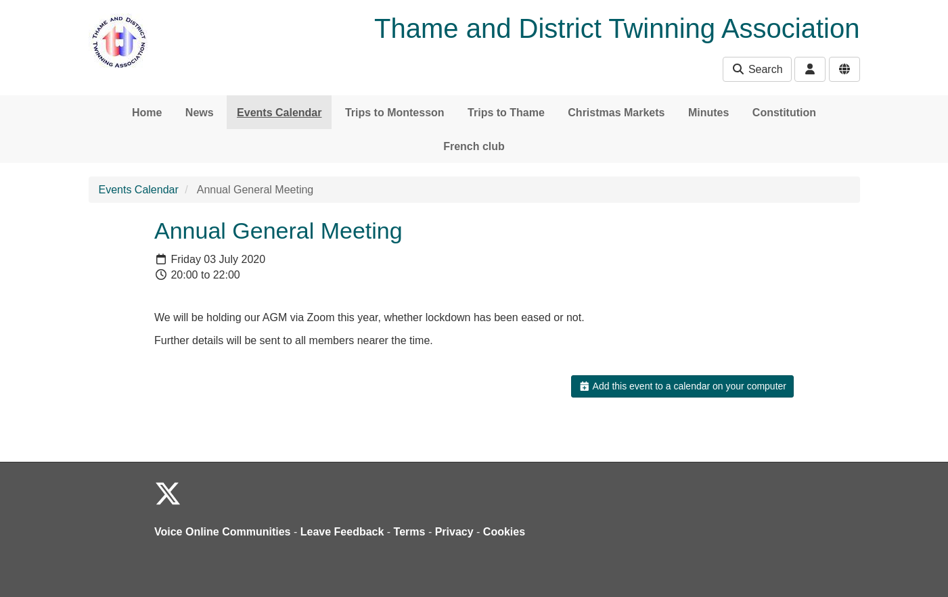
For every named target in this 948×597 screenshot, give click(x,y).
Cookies (504, 532)
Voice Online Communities (222, 532)
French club (474, 146)
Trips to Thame (506, 112)
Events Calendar (279, 112)
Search (756, 69)
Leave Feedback (342, 532)
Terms (410, 532)
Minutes (708, 112)
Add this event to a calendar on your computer (682, 386)
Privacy (454, 532)
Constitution (784, 112)
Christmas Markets (616, 112)
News (199, 112)
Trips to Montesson (395, 112)
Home (147, 112)
